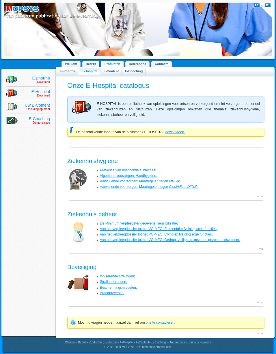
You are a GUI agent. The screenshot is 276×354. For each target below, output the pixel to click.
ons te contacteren (160, 322)
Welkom (71, 64)
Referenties (137, 64)
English (268, 5)
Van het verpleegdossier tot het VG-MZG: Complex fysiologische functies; (156, 234)
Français (257, 5)
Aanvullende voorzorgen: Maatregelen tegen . (149, 187)
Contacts (161, 64)
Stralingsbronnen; (113, 282)
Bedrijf (91, 64)
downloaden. (175, 132)
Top (260, 196)
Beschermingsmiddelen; (118, 288)
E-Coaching (134, 71)
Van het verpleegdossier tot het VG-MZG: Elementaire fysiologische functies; (158, 229)
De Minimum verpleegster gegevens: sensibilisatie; (139, 223)
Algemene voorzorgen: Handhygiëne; (128, 176)
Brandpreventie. (112, 293)
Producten (112, 64)
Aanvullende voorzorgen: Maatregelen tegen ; (140, 181)
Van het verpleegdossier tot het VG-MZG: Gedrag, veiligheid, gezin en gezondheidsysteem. (170, 240)
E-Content (111, 71)
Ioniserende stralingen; (117, 276)
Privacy (206, 342)
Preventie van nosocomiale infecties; (128, 170)
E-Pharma (67, 71)
